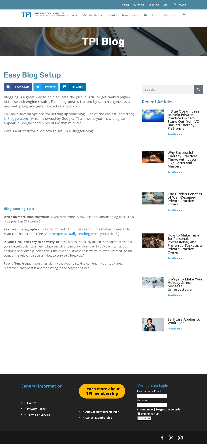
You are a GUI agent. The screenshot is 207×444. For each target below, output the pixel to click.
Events (112, 15)
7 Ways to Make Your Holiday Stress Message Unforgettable (185, 284)
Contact (169, 15)
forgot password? (168, 409)
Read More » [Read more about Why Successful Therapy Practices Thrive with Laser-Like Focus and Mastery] (175, 172)
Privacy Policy (36, 409)
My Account (139, 5)
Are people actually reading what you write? (81, 233)
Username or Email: (149, 391)
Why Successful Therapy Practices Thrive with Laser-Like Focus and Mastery (183, 159)
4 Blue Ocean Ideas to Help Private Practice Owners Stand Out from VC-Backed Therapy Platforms (184, 120)
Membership (91, 15)
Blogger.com (17, 118)
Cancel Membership (98, 417)
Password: (143, 400)
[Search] (198, 89)
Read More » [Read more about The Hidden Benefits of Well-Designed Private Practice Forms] (175, 210)
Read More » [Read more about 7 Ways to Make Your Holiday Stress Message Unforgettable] (175, 295)
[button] (18, 87)
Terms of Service (38, 415)
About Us (149, 15)
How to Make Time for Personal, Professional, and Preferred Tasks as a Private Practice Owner (185, 243)
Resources (128, 15)
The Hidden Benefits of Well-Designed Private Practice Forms (185, 199)
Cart (165, 5)
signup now (145, 409)
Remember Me (148, 414)
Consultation (65, 15)
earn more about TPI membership (102, 391)
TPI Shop (125, 5)
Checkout (154, 5)
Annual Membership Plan (102, 411)
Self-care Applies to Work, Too (184, 321)
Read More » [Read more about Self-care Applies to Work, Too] (175, 328)
